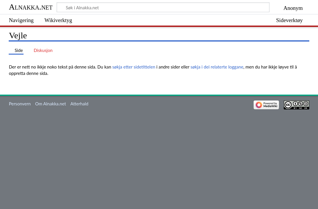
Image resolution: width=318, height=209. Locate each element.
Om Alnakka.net (50, 103)
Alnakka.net (31, 6)
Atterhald (79, 103)
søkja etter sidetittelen (133, 66)
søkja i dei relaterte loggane (217, 66)
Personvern (19, 103)
